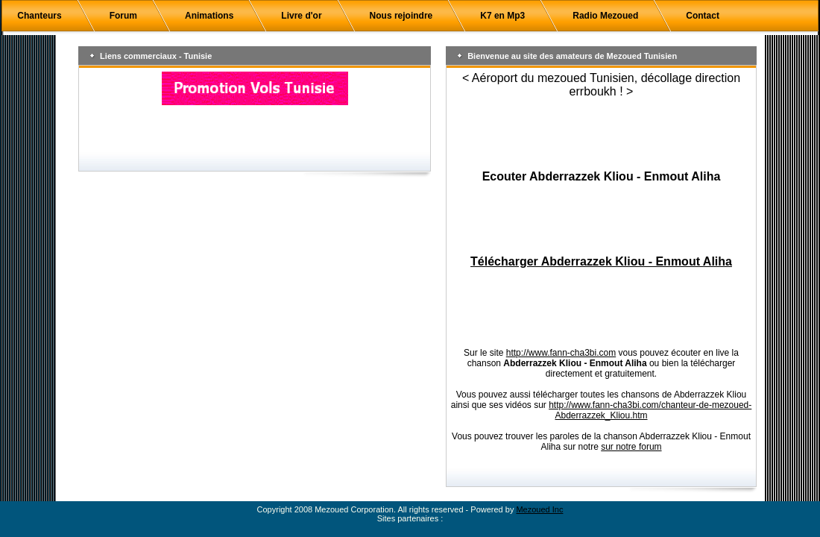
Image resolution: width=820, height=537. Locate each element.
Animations (209, 15)
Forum (123, 15)
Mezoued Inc (539, 509)
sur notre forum (631, 447)
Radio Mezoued (605, 15)
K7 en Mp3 (502, 15)
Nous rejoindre (401, 15)
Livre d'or (301, 15)
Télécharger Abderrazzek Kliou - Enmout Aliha (601, 261)
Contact (702, 15)
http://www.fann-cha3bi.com (561, 353)
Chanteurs (39, 15)
